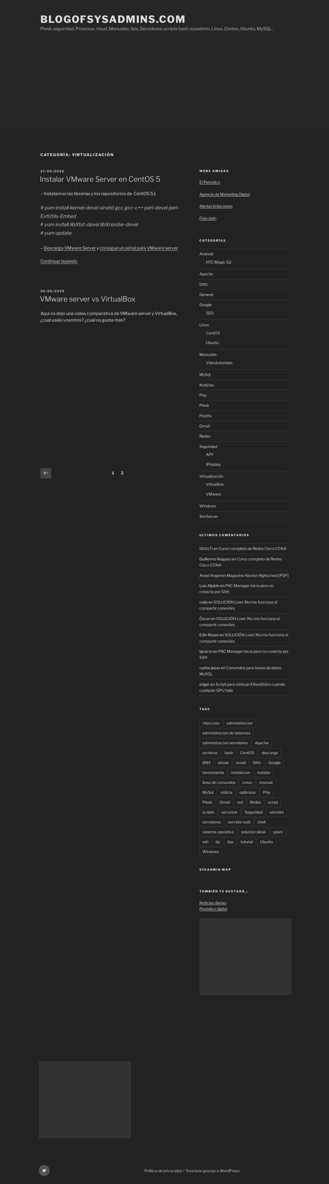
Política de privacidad (163, 1170)
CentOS (213, 333)
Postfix (205, 415)
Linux (204, 324)
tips (230, 841)
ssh (205, 841)
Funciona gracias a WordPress (212, 1170)
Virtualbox (215, 484)
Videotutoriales (219, 362)
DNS (203, 284)
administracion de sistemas (226, 733)
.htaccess (210, 723)
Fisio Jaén (207, 218)
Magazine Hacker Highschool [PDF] (258, 575)
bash (229, 752)
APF (210, 454)
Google (205, 304)
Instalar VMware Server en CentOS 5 (100, 179)
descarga (269, 752)
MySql (204, 374)
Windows (207, 506)
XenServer (208, 516)
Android (206, 253)
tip (218, 841)
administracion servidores (225, 742)
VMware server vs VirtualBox (87, 299)
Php (203, 395)
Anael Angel (210, 575)
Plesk (204, 405)
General (206, 294)
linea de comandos (218, 782)
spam (278, 831)
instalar (263, 772)
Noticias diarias (212, 902)
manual (265, 782)
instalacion (240, 772)
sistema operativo (218, 831)
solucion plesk (253, 831)
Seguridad (208, 446)
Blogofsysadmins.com (113, 19)
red (240, 802)
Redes (204, 436)
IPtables (213, 464)
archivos (210, 752)
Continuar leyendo (58, 261)
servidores (211, 822)
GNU (257, 762)
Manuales (208, 354)
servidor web (239, 822)
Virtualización (211, 476)
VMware (213, 494)
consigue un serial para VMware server (139, 248)
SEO (210, 313)
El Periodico (209, 182)
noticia (226, 792)
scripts (208, 812)
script (273, 802)
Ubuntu (212, 342)
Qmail (204, 426)
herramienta (213, 772)
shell (262, 822)
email (241, 762)
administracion (240, 723)
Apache (206, 274)
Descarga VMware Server (70, 248)
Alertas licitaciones (216, 206)
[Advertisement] (164, 86)
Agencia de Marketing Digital (224, 194)
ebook (223, 762)
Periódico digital (213, 908)
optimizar (247, 792)
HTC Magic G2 (218, 262)
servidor (277, 812)
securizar (229, 812)
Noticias (206, 385)
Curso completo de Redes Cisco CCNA (252, 548)
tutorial (247, 841)
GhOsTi (206, 548)
